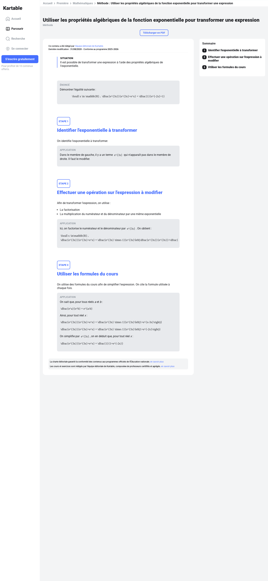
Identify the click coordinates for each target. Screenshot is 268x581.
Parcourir (14, 29)
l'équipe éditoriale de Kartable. (89, 46)
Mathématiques (83, 3)
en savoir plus (157, 361)
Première (63, 3)
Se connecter (17, 49)
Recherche (15, 39)
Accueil (13, 19)
